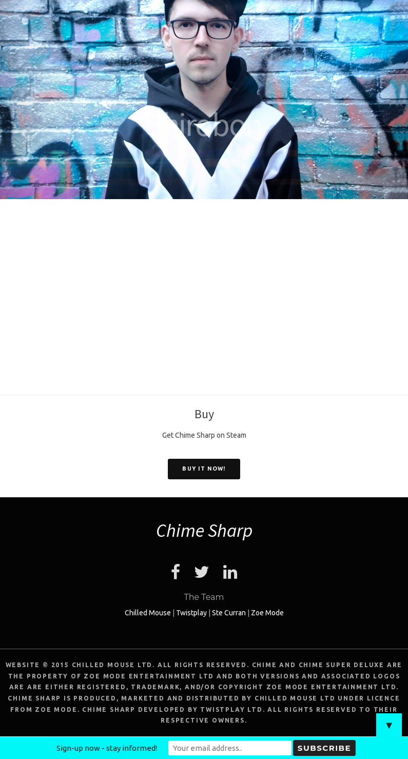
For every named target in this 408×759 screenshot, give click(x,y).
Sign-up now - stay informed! (106, 748)
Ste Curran (229, 613)
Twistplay (191, 613)
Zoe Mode (267, 613)
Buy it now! (203, 468)
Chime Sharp (204, 530)
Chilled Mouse (148, 613)
